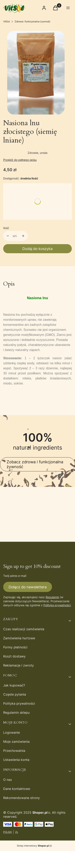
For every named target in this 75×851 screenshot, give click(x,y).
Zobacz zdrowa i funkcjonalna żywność (35, 464)
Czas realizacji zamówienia (23, 629)
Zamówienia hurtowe (19, 638)
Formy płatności (15, 647)
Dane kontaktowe (16, 789)
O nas (7, 780)
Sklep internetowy (33, 845)
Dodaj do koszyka (37, 249)
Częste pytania (14, 694)
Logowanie (11, 732)
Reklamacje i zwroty (18, 665)
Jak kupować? (14, 685)
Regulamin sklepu (16, 712)
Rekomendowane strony (21, 798)
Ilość (6, 228)
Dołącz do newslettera (28, 587)
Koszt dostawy (14, 656)
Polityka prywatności (19, 703)
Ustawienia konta (16, 760)
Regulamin (52, 597)
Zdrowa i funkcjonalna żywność (32, 21)
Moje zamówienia (16, 742)
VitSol (6, 21)
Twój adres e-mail (14, 575)
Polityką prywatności (57, 605)
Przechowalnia (14, 751)
